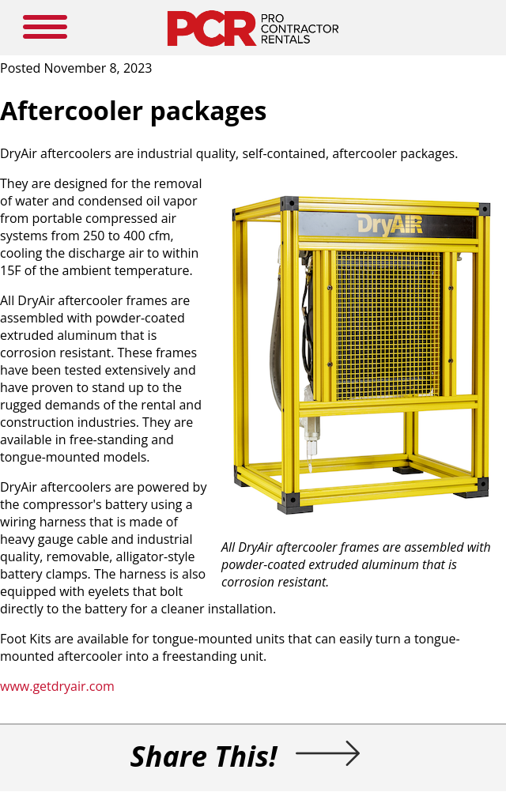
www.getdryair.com (57, 686)
